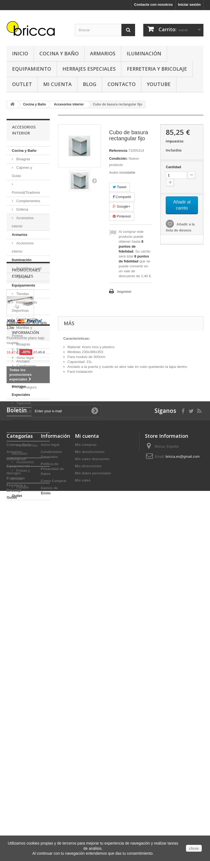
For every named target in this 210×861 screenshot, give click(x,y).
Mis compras (86, 774)
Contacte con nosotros (153, 4)
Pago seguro (26, 704)
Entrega (22, 666)
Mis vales (83, 809)
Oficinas (22, 378)
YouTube (159, 84)
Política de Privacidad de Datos (52, 798)
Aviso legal (25, 675)
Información (25, 651)
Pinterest (122, 216)
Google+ (121, 206)
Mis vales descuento (92, 788)
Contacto (121, 84)
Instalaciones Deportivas (24, 306)
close (194, 848)
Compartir (122, 197)
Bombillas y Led (28, 268)
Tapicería (23, 403)
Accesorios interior (23, 222)
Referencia (118, 150)
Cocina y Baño (59, 53)
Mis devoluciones (89, 781)
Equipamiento (31, 68)
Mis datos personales (93, 802)
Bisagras (22, 159)
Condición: (118, 158)
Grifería (21, 209)
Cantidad (173, 167)
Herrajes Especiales (89, 68)
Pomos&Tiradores (26, 192)
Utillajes (22, 487)
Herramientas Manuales (25, 449)
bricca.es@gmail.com (183, 785)
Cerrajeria (23, 353)
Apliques (22, 277)
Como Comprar (54, 810)
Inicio (20, 53)
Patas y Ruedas (28, 412)
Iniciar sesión (189, 4)
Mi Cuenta (57, 84)
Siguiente (94, 180)
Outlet (22, 84)
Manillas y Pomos (22, 331)
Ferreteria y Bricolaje (157, 68)
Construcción (26, 319)
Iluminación (144, 53)
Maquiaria (23, 437)
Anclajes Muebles (21, 365)
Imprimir (124, 292)
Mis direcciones (88, 795)
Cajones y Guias (22, 171)
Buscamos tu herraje (32, 696)
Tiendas (22, 294)
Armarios (102, 53)
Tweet (119, 187)
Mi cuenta (87, 765)
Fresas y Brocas (21, 474)
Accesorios (24, 462)
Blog (89, 84)
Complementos (27, 201)
